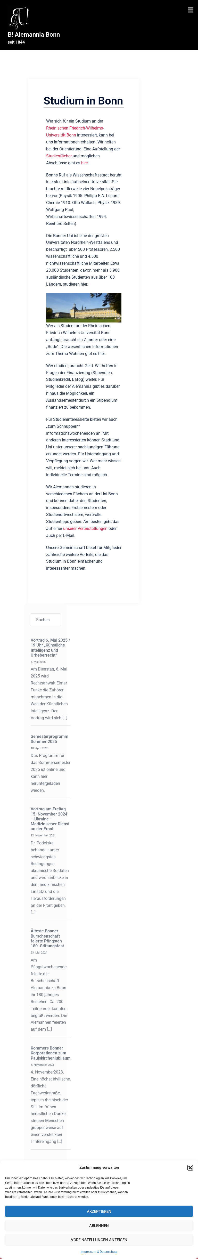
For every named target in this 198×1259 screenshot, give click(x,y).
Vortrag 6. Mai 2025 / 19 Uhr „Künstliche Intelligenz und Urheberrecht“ (50, 648)
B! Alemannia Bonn (34, 34)
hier (84, 162)
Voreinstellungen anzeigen (99, 1240)
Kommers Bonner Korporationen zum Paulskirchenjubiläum (51, 1053)
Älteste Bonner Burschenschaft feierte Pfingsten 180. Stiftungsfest (47, 938)
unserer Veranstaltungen (85, 528)
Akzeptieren (99, 1211)
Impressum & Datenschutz (99, 1252)
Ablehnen (99, 1225)
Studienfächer (59, 156)
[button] (190, 1167)
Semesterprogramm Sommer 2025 (49, 739)
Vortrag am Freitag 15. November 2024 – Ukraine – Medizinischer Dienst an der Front (50, 818)
